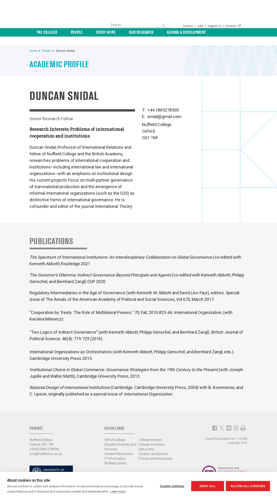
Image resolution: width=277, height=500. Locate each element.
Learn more (117, 491)
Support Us (215, 26)
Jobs (200, 26)
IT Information (115, 450)
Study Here (121, 32)
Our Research (150, 32)
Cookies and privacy (153, 445)
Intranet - (233, 26)
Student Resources (119, 445)
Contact (188, 26)
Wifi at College (115, 431)
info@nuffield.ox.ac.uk (46, 445)
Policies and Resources (155, 450)
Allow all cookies (248, 486)
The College (75, 32)
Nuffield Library (116, 455)
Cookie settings (171, 486)
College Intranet (150, 431)
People (99, 32)
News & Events (228, 32)
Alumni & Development (189, 32)
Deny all (207, 486)
